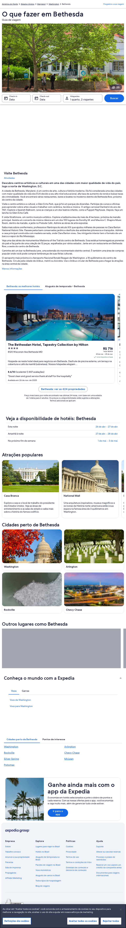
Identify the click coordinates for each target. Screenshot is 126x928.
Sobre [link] (8, 846)
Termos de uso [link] (72, 857)
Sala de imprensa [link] (13, 867)
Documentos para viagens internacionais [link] (107, 874)
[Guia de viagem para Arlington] (94, 549)
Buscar (114, 98)
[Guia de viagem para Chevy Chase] (94, 592)
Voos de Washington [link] (20, 699)
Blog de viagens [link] (43, 886)
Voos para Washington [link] (21, 706)
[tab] (23, 286)
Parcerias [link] (9, 862)
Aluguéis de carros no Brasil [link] (48, 875)
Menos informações (12, 268)
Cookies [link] (69, 846)
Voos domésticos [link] (43, 870)
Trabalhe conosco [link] (13, 851)
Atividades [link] (9, 177)
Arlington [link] (70, 746)
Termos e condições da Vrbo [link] (78, 862)
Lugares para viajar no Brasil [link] (48, 846)
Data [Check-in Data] (12, 99)
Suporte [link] (100, 846)
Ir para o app (58, 813)
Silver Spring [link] (11, 759)
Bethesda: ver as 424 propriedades (63, 389)
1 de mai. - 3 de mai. (108, 440)
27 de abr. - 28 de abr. (107, 433)
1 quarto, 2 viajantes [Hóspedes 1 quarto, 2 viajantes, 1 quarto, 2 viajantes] (82, 99)
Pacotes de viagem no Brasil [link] (48, 865)
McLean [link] (69, 759)
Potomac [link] (9, 765)
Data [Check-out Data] (42, 99)
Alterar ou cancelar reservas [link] (108, 851)
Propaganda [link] (10, 872)
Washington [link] (54, 4)
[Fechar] (120, 922)
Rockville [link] (9, 752)
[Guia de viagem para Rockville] (32, 592)
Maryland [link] (41, 4)
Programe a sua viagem (113, 4)
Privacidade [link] (71, 851)
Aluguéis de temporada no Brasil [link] (48, 858)
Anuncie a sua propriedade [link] (17, 857)
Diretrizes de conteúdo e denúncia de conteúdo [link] (77, 868)
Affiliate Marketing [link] (13, 878)
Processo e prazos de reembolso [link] (105, 858)
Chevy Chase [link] (72, 752)
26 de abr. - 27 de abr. (107, 426)
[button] (63, 678)
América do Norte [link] (10, 4)
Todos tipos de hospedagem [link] (48, 880)
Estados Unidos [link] (27, 4)
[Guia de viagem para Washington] (32, 549)
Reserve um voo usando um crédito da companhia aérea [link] (108, 866)
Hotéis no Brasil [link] (42, 851)
